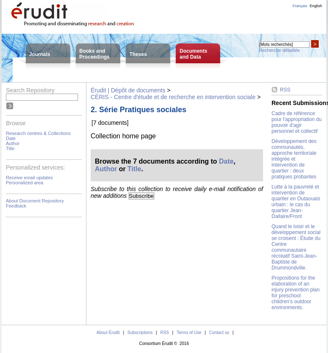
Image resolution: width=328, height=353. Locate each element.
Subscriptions (140, 332)
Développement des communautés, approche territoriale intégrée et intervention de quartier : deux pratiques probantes (294, 159)
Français (300, 6)
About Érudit (108, 332)
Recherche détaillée (279, 50)
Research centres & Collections (38, 133)
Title (10, 148)
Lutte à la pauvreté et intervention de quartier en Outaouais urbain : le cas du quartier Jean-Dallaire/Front (296, 201)
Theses (138, 54)
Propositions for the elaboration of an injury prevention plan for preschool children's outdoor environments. (296, 292)
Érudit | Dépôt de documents (128, 90)
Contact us (219, 332)
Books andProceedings (94, 54)
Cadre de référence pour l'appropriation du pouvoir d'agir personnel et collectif (297, 122)
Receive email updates (29, 177)
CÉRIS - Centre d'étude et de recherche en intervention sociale (173, 97)
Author (12, 143)
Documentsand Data (193, 54)
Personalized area (24, 182)
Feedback (16, 205)
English (315, 6)
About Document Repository (35, 200)
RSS (285, 90)
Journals (39, 54)
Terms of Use (189, 332)
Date (11, 138)
